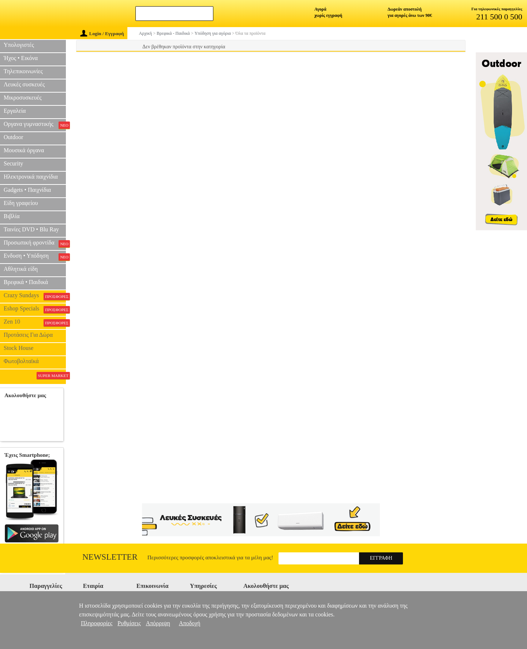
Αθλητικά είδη (21, 269)
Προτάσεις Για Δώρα (28, 335)
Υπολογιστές (19, 45)
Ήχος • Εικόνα (21, 58)
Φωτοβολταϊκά (21, 361)
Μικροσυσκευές (23, 97)
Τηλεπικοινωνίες (23, 71)
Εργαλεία (15, 111)
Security (13, 163)
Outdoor (13, 137)
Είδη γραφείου (21, 203)
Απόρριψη (158, 623)
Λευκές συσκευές (24, 84)
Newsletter (110, 557)
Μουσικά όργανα (24, 150)
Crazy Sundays (35, 296)
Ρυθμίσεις (129, 623)
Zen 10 (35, 322)
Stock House (18, 348)
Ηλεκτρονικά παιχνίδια (31, 177)
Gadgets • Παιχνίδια (27, 190)
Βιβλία (12, 216)
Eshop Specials (35, 309)
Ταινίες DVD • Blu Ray (31, 229)
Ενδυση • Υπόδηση (35, 257)
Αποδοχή (190, 623)
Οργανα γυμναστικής (35, 125)
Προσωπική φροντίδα (35, 243)
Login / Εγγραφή (102, 33)
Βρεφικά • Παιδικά (26, 282)
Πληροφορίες (96, 623)
